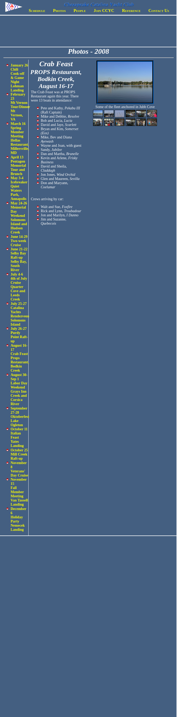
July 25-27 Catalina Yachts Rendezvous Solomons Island (20, 314)
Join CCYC (104, 10)
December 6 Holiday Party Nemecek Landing (18, 519)
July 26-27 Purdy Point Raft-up (19, 335)
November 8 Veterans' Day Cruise (19, 469)
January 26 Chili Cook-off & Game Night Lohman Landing (19, 77)
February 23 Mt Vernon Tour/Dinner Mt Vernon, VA (20, 106)
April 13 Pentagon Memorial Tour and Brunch (18, 165)
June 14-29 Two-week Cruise (19, 241)
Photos (59, 10)
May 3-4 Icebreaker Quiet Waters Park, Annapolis (19, 188)
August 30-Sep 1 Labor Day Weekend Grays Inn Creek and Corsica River (19, 389)
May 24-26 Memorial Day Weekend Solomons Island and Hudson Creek (19, 217)
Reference (131, 10)
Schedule (37, 10)
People (80, 10)
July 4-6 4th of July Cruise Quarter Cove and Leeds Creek (19, 286)
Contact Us (158, 10)
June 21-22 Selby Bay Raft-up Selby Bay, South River (19, 259)
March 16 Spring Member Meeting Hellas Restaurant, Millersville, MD (20, 138)
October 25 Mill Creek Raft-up (19, 454)
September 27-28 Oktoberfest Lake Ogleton (20, 416)
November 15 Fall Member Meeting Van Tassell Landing (19, 492)
